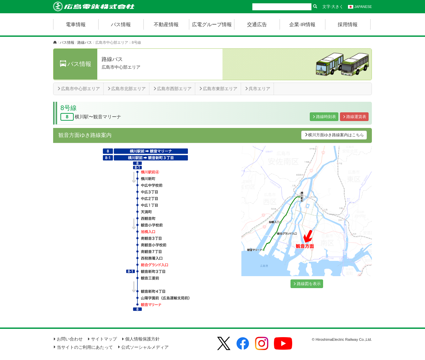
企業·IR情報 (302, 24)
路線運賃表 (354, 116)
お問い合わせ (68, 338)
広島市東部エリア (218, 88)
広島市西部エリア (172, 88)
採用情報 (348, 24)
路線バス (84, 42)
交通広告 (257, 24)
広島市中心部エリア (78, 88)
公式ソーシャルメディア (143, 347)
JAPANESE (360, 7)
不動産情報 (166, 24)
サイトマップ (102, 338)
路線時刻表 (324, 116)
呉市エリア (257, 88)
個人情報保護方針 (141, 338)
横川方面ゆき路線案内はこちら (334, 135)
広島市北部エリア (126, 88)
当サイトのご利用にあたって (83, 347)
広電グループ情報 (212, 24)
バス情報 (121, 24)
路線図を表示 (307, 283)
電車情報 (76, 24)
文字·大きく (332, 6)
